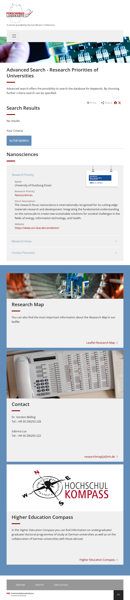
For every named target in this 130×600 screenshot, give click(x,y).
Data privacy (61, 584)
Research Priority (23, 175)
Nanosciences (23, 195)
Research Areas (22, 241)
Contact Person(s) (23, 253)
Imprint (39, 584)
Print (92, 103)
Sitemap (20, 584)
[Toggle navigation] (14, 36)
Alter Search (19, 141)
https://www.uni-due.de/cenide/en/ (37, 228)
